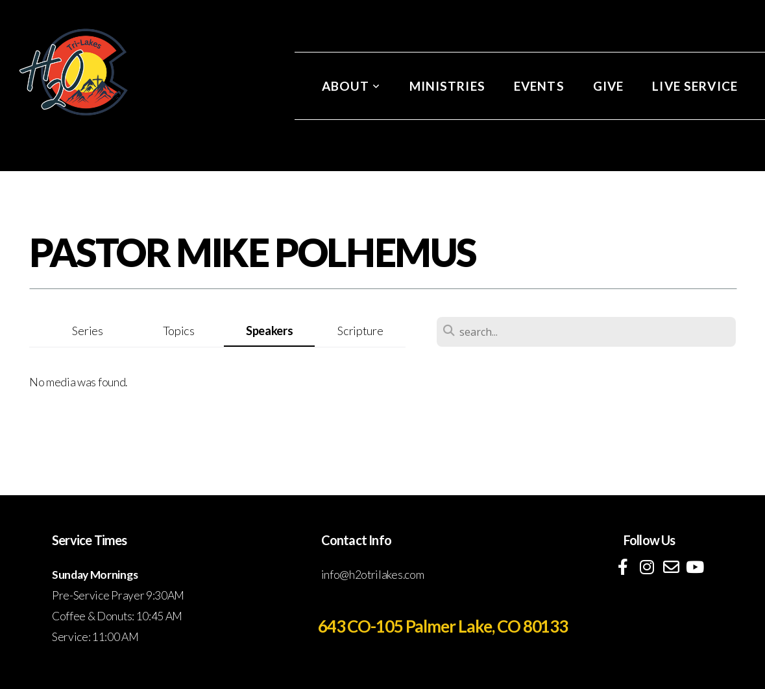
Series (87, 330)
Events (539, 85)
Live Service (695, 85)
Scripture (360, 330)
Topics (179, 330)
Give (608, 85)
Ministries (447, 85)
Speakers (269, 330)
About (351, 85)
